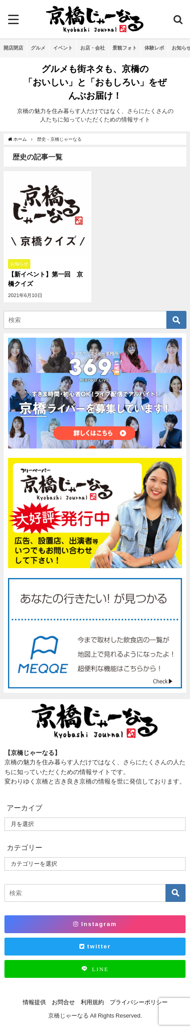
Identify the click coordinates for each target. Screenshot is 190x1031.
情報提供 (34, 1002)
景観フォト (124, 47)
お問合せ (63, 1002)
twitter (95, 946)
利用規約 (92, 1002)
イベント (63, 47)
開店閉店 (13, 47)
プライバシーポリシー (139, 1002)
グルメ (38, 47)
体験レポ (154, 47)
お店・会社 (92, 47)
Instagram (95, 924)
